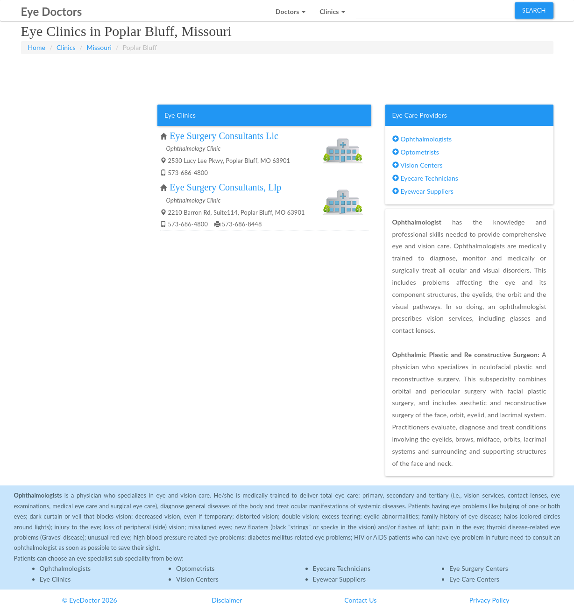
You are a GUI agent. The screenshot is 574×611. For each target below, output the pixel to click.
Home (37, 47)
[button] (290, 9)
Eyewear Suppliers (423, 191)
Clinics (66, 47)
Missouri (98, 47)
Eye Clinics (55, 579)
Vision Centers (417, 165)
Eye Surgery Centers (478, 568)
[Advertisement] (287, 77)
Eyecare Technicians (425, 178)
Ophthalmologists (422, 139)
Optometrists (415, 152)
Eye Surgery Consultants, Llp (225, 187)
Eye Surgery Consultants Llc (224, 136)
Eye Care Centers (474, 579)
